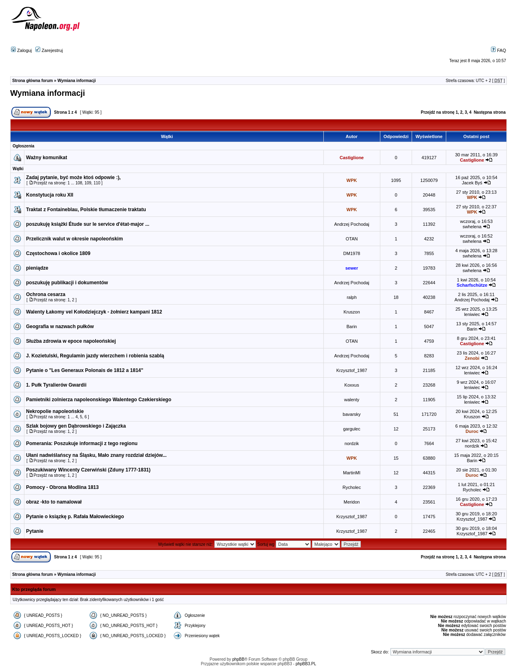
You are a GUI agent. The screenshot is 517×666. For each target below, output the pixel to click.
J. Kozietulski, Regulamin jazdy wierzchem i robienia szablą (95, 356)
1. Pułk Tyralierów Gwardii (56, 385)
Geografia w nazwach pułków (60, 326)
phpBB (238, 659)
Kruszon (351, 311)
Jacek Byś (472, 182)
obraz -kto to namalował (54, 502)
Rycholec (351, 487)
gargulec (351, 428)
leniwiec (472, 314)
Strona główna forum (32, 80)
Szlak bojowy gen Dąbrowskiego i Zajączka (76, 426)
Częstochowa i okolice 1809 (58, 253)
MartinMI (351, 472)
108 (78, 183)
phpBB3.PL (306, 664)
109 (88, 183)
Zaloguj (21, 50)
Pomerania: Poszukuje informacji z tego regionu (81, 443)
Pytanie (35, 531)
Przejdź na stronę (438, 112)
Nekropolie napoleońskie (55, 411)
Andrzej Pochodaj (351, 224)
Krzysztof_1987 (351, 370)
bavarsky (352, 414)
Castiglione (352, 157)
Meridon (352, 502)
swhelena (471, 226)
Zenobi (472, 358)
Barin (352, 326)
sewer (351, 268)
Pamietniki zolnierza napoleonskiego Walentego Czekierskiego (98, 399)
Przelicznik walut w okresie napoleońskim (74, 239)
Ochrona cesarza (45, 294)
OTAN (352, 238)
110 (97, 183)
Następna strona (490, 112)
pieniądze (37, 268)
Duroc (472, 431)
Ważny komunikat (46, 157)
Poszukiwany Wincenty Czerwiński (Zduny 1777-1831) (88, 470)
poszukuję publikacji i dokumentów (67, 282)
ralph (351, 297)
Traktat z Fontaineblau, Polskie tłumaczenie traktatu (86, 209)
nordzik (352, 443)
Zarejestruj (49, 50)
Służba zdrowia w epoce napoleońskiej (71, 341)
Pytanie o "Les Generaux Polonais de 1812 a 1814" (84, 370)
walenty (351, 399)
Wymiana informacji (76, 80)
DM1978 (351, 253)
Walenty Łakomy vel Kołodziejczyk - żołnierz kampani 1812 (94, 312)
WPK (352, 180)
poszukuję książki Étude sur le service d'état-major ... (87, 224)
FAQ (498, 50)
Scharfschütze (472, 285)
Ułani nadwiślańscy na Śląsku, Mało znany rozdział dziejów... (96, 455)
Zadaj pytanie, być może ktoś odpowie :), (73, 177)
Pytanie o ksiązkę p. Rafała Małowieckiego (75, 516)
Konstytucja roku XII (49, 195)
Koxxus (352, 385)
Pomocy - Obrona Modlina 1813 (62, 487)
